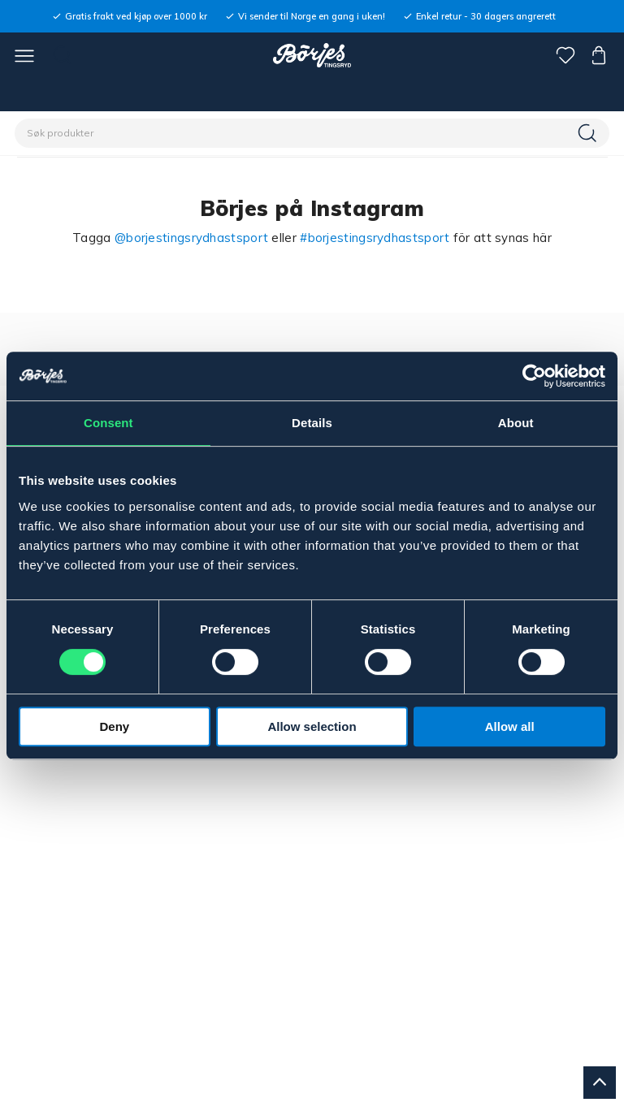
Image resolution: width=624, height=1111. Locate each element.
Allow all (510, 726)
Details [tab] (312, 423)
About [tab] (516, 423)
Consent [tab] (108, 423)
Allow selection (311, 726)
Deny (114, 726)
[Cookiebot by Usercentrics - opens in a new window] (534, 376)
